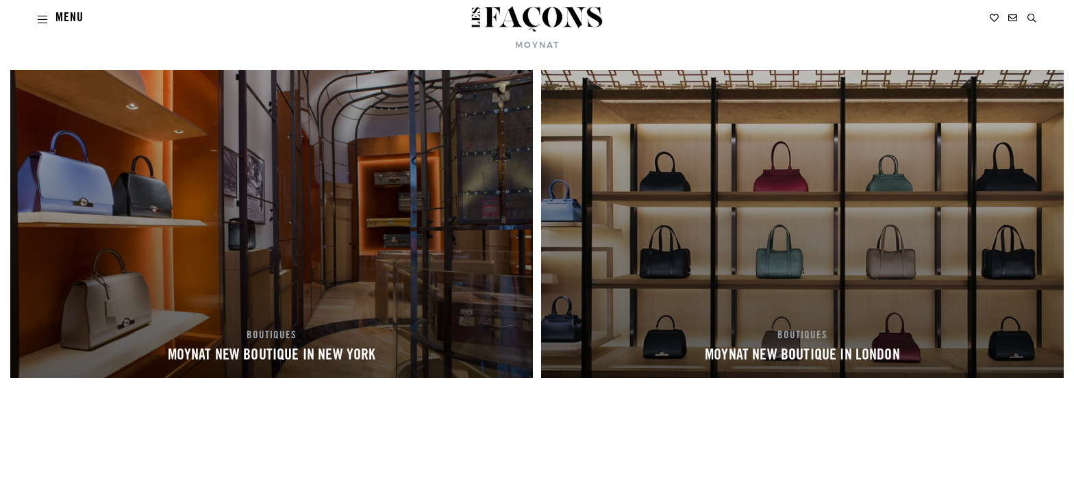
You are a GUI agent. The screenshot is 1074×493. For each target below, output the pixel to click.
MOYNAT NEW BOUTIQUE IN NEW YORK (272, 356)
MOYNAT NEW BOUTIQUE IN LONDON (802, 356)
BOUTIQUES (272, 336)
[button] (1031, 18)
